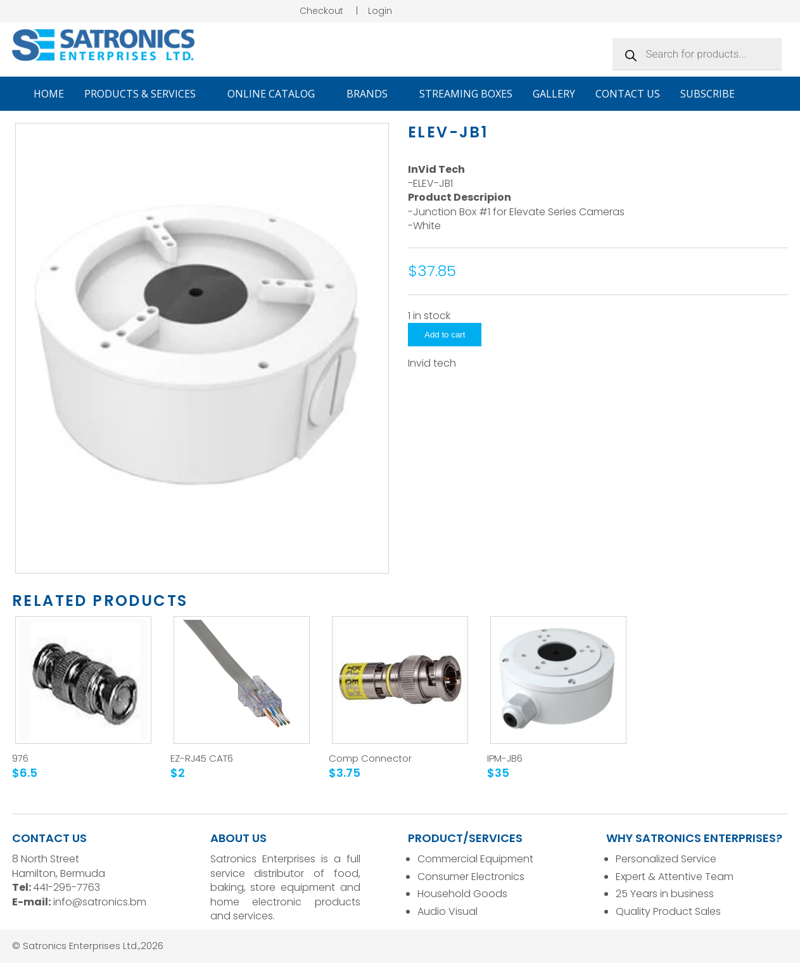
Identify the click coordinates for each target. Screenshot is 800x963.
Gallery (554, 94)
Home (49, 94)
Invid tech (432, 363)
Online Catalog (276, 94)
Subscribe (707, 94)
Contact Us (627, 94)
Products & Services (145, 94)
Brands (372, 94)
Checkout (321, 10)
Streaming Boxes (465, 94)
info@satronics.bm (99, 902)
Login (380, 10)
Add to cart (444, 334)
